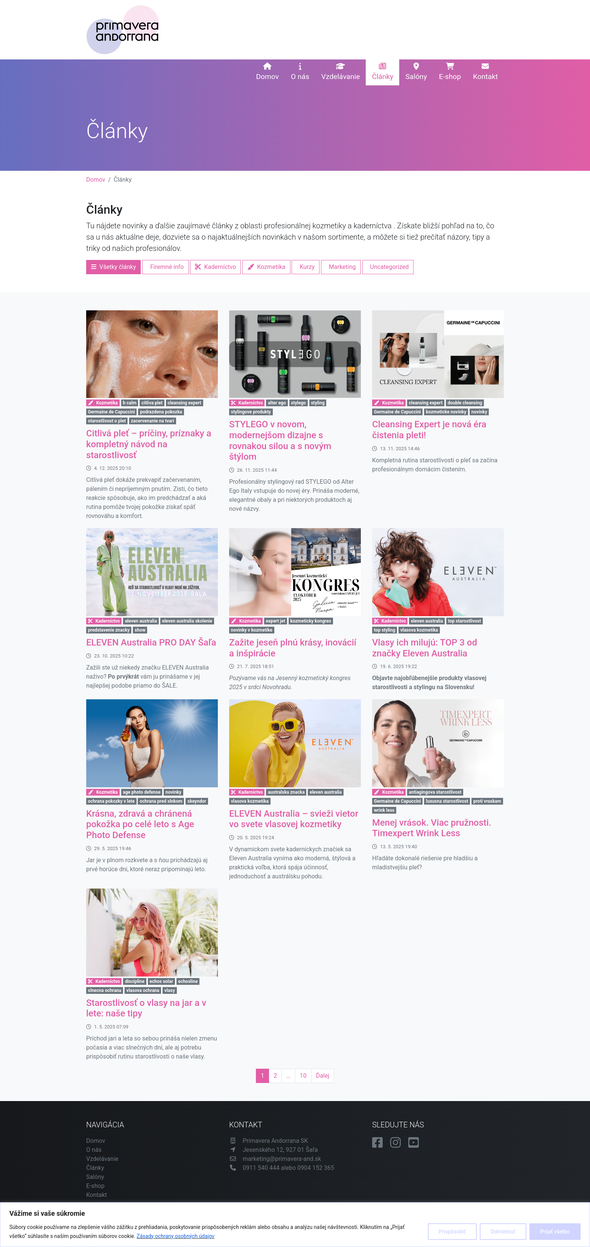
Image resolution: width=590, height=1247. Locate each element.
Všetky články (113, 266)
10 (303, 1075)
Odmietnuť (503, 1232)
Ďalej (322, 1075)
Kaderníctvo (215, 266)
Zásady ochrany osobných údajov (175, 1236)
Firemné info (167, 266)
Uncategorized (389, 266)
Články (382, 71)
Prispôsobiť (452, 1232)
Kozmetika (266, 266)
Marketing (342, 266)
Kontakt (485, 71)
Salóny (416, 71)
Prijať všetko (555, 1232)
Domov (267, 71)
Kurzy (307, 266)
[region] (295, 1224)
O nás (300, 71)
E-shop (450, 71)
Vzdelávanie (340, 71)
